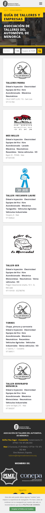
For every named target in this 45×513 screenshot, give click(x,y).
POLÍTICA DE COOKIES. (31, 505)
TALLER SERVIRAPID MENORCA (17, 385)
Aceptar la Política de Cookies (22, 509)
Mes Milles (12, 135)
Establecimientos (16, 10)
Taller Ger (12, 265)
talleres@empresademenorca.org (22, 455)
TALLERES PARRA (15, 82)
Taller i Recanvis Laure (21, 195)
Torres (10, 322)
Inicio (6, 10)
